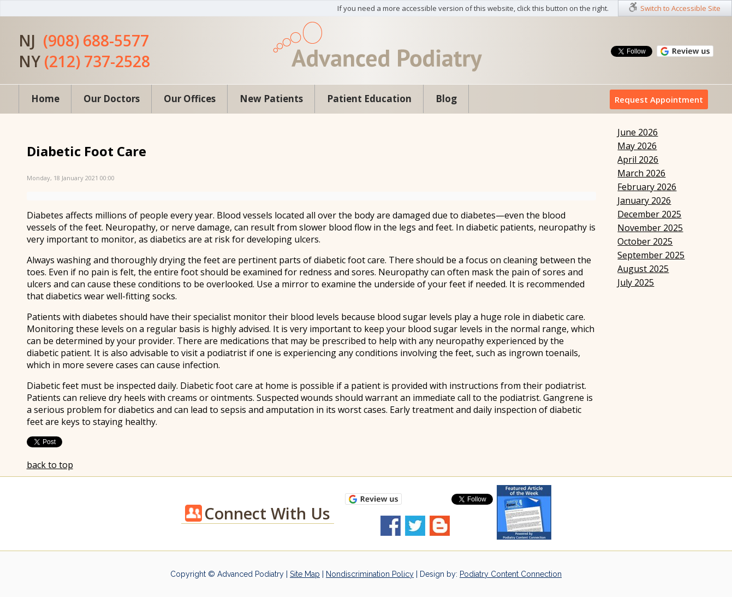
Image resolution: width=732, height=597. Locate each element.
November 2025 (650, 228)
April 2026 (637, 159)
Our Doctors (112, 98)
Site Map (305, 574)
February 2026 (646, 187)
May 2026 (637, 146)
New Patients (271, 98)
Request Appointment (659, 99)
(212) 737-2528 (97, 61)
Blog (446, 98)
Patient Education (369, 98)
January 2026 (644, 200)
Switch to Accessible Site (680, 8)
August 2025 (643, 269)
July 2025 (635, 282)
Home (45, 98)
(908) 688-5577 (96, 40)
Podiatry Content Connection (511, 574)
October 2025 (645, 241)
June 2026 (637, 132)
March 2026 (641, 173)
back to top (50, 465)
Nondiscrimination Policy (370, 574)
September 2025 (651, 255)
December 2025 (649, 214)
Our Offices (190, 98)
